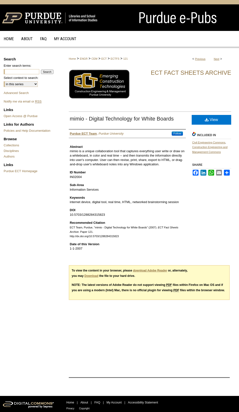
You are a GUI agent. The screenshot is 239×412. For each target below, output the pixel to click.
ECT (104, 58)
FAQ (97, 402)
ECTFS (114, 58)
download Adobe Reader (150, 270)
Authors (9, 156)
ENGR (84, 58)
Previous (200, 58)
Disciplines (11, 151)
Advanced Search (16, 93)
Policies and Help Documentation (27, 130)
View (211, 120)
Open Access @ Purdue (21, 116)
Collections (11, 145)
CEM (94, 58)
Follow (177, 133)
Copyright (84, 408)
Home (72, 58)
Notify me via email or (22, 101)
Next (216, 58)
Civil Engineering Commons (208, 142)
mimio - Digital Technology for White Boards (122, 119)
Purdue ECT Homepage (21, 171)
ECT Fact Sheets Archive (191, 72)
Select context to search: (21, 78)
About (84, 402)
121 (125, 58)
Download (91, 276)
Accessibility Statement (143, 402)
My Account (114, 402)
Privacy (70, 408)
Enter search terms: (17, 65)
